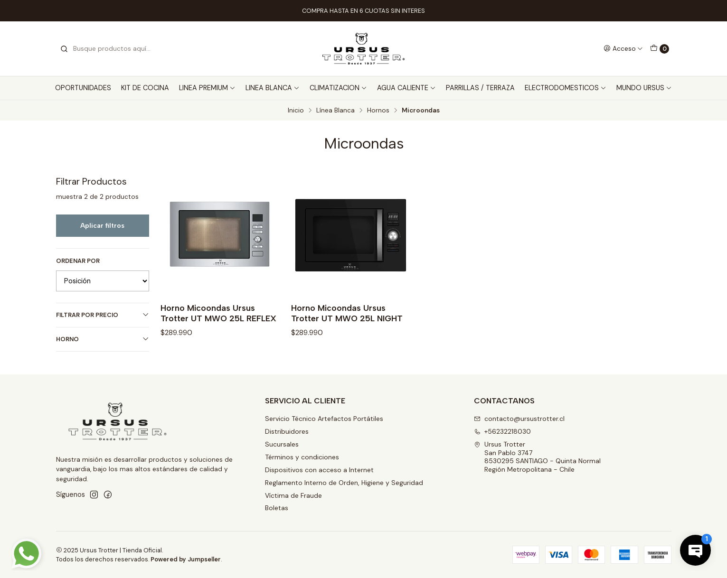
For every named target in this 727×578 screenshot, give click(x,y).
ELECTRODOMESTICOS (565, 88)
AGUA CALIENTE (406, 88)
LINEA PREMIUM (207, 88)
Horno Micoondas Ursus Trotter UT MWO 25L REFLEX (218, 313)
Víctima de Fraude (293, 495)
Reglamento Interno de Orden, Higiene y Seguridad (344, 482)
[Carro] (659, 48)
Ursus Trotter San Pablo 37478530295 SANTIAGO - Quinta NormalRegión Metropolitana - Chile (537, 457)
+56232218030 (502, 431)
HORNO (102, 339)
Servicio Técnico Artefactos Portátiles (324, 418)
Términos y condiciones (302, 457)
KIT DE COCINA (145, 88)
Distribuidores (287, 431)
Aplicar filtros (102, 225)
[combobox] (108, 48)
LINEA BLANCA (272, 88)
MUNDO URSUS (644, 88)
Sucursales (282, 444)
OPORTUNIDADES (83, 88)
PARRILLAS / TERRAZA (480, 88)
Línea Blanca (335, 110)
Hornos (378, 110)
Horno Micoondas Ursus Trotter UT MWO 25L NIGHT (347, 313)
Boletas (276, 507)
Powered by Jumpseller (186, 559)
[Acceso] (623, 48)
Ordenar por (78, 261)
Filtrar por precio (102, 315)
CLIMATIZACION (338, 88)
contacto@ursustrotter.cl (519, 418)
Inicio (296, 110)
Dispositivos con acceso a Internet (319, 470)
